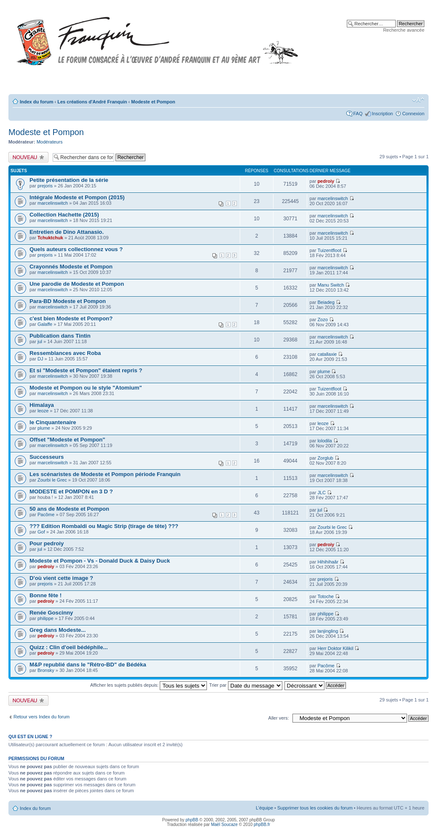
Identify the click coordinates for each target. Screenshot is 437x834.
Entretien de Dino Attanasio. (66, 232)
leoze (43, 410)
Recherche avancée (403, 29)
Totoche (325, 596)
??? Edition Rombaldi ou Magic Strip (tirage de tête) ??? (103, 526)
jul (40, 341)
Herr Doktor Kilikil (335, 648)
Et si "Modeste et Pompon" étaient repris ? (85, 370)
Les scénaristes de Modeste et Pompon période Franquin (104, 474)
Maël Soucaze (224, 824)
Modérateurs (50, 141)
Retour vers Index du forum (41, 716)
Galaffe (45, 324)
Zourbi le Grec (52, 479)
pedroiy (325, 181)
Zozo (322, 319)
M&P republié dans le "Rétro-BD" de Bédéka (87, 664)
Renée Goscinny (51, 612)
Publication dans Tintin (60, 336)
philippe (46, 618)
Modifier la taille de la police (418, 100)
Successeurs (46, 457)
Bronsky (46, 670)
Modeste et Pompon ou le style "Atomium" (85, 388)
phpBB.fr (262, 824)
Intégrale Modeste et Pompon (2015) (77, 197)
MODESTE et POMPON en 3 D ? (71, 491)
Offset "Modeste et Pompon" (67, 439)
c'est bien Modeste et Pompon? (71, 318)
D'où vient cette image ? (61, 578)
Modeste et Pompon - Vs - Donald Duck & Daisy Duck (99, 561)
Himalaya (41, 405)
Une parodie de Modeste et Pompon (76, 284)
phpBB (191, 820)
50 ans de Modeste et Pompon (69, 509)
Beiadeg (325, 302)
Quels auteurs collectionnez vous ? (76, 249)
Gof (41, 531)
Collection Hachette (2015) (64, 214)
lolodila (324, 440)
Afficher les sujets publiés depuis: (148, 685)
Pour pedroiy (46, 543)
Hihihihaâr (327, 561)
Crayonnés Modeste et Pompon (71, 266)
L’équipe (264, 807)
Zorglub (325, 457)
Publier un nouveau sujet (28, 157)
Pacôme (46, 514)
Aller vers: (278, 717)
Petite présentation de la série (68, 180)
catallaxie (327, 354)
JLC (321, 492)
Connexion (413, 113)
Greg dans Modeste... (57, 630)
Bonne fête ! (45, 595)
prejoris (45, 185)
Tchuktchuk (50, 237)
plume (323, 371)
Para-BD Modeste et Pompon (67, 301)
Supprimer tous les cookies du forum (315, 807)
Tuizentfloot (329, 250)
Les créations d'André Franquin (92, 101)
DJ (40, 358)
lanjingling (327, 631)
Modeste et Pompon (153, 101)
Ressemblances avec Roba (65, 353)
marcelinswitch (53, 203)
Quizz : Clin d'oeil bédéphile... (68, 647)
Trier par (245, 685)
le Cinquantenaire (52, 422)
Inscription (382, 113)
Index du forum (36, 101)
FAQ (357, 113)
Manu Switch (330, 284)
